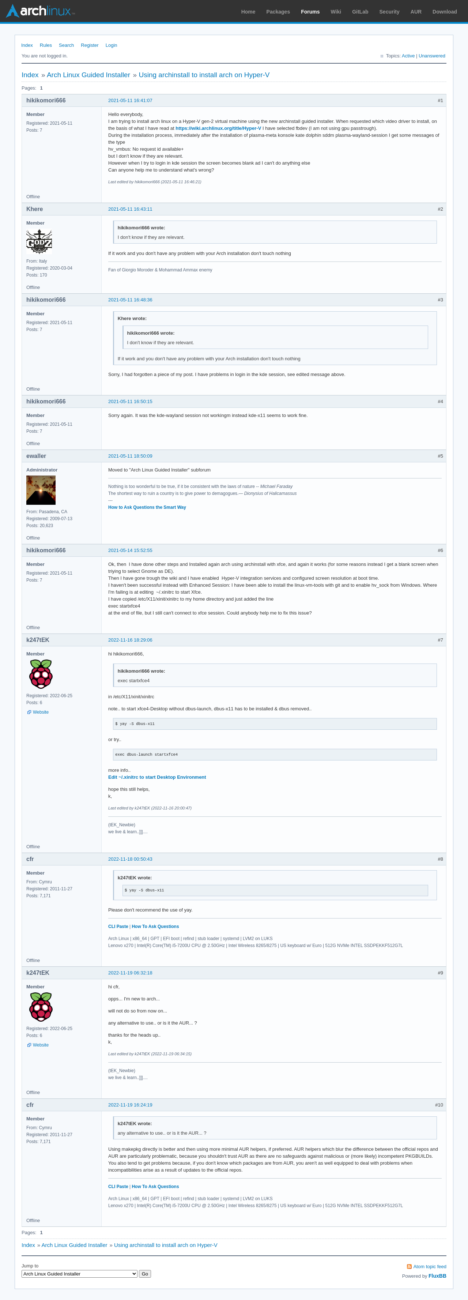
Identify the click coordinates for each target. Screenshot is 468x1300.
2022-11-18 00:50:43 (130, 859)
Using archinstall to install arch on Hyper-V (204, 75)
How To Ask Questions (155, 926)
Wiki (336, 12)
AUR (416, 12)
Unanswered (432, 56)
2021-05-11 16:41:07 (130, 100)
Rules (46, 45)
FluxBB (437, 1276)
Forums (310, 12)
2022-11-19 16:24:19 (130, 1105)
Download (445, 12)
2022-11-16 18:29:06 (130, 640)
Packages (278, 12)
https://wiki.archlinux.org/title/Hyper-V (218, 128)
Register (89, 45)
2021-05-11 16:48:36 (130, 300)
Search (66, 45)
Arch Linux (40, 11)
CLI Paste (118, 926)
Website (41, 712)
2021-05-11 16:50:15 (130, 401)
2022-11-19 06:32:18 (130, 973)
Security (390, 12)
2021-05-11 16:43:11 (130, 209)
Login (111, 45)
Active (408, 56)
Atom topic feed (430, 1266)
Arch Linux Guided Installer (88, 75)
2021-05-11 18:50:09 (130, 456)
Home (248, 12)
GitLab (360, 12)
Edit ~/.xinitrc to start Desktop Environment (157, 777)
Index (27, 45)
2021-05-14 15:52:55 (130, 550)
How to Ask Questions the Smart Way (147, 507)
